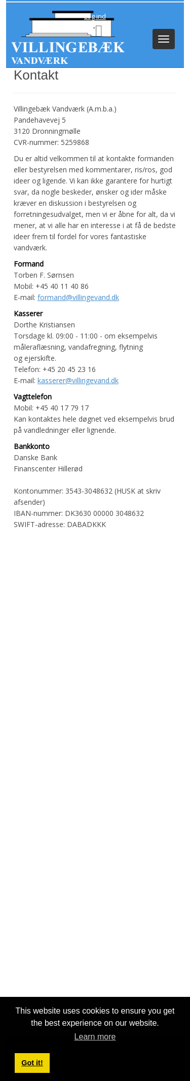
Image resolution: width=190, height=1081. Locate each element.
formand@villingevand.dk (78, 297)
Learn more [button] (95, 1036)
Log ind (95, 16)
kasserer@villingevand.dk (78, 380)
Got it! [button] (32, 1063)
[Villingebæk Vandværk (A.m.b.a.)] (65, 36)
